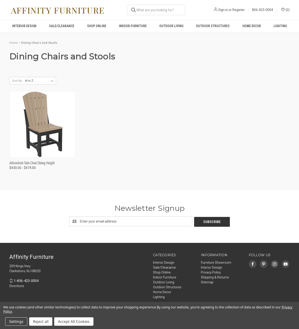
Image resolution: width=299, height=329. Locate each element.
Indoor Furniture (133, 26)
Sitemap (207, 282)
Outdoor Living (171, 26)
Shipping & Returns (215, 277)
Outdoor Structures (213, 26)
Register (238, 10)
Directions (16, 285)
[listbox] (40, 80)
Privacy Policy (211, 272)
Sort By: (17, 80)
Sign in (223, 10)
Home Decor (251, 26)
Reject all (41, 321)
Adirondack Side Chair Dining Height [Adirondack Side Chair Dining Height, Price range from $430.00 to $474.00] (32, 162)
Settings (16, 321)
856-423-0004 (262, 10)
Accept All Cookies (74, 321)
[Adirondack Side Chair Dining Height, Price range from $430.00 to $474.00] (42, 124)
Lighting (280, 26)
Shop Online (96, 26)
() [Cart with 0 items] (285, 9)
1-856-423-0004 (26, 280)
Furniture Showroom (216, 262)
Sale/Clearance (61, 26)
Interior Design (24, 26)
